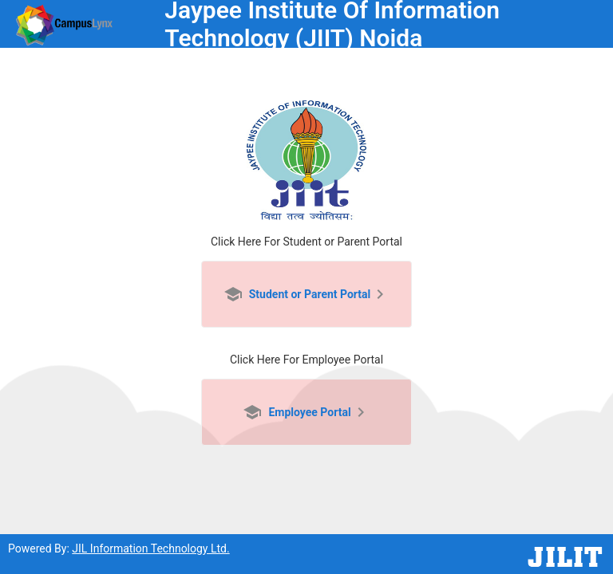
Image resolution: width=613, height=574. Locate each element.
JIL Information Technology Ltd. (150, 548)
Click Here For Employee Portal (306, 359)
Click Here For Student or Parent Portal (306, 241)
